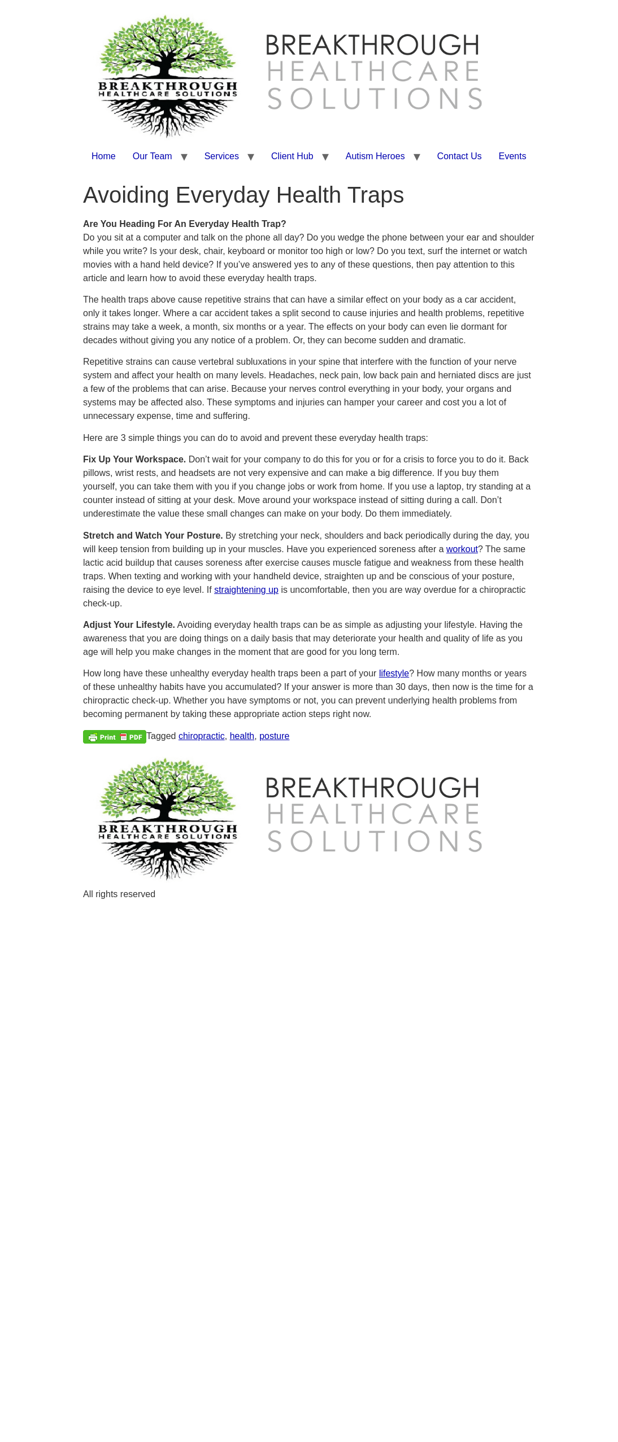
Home (104, 156)
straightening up (246, 590)
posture (274, 736)
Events (512, 156)
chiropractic (202, 736)
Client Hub (292, 156)
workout (462, 549)
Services (221, 156)
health (242, 736)
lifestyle (394, 673)
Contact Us (459, 156)
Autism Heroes (375, 156)
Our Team (152, 156)
